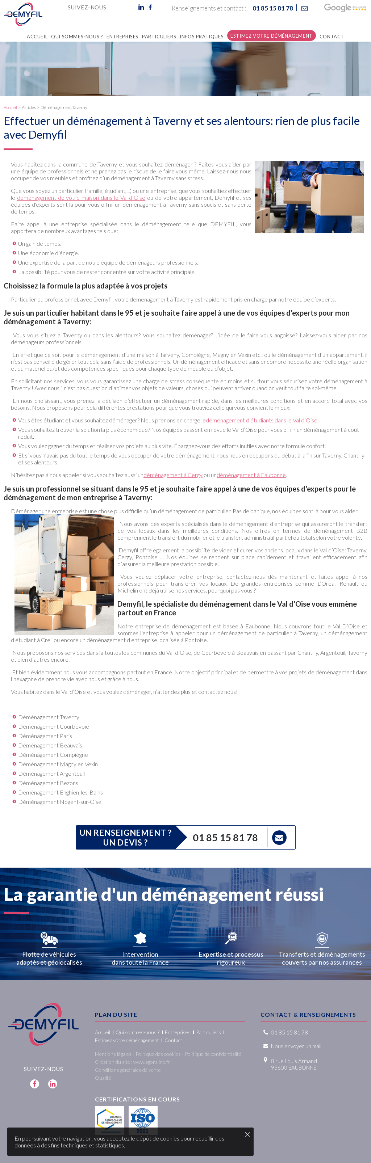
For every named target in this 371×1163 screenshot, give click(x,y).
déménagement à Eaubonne (251, 474)
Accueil (10, 107)
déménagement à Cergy (173, 474)
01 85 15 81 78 (225, 837)
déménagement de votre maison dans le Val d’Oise (81, 197)
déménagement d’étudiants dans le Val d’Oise (261, 420)
